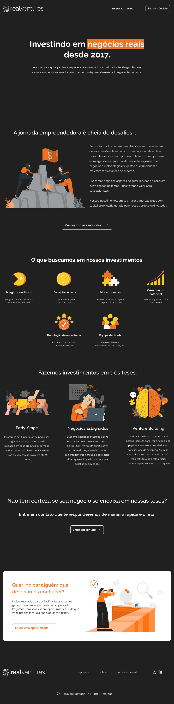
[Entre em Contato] (158, 8)
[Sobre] (102, 672)
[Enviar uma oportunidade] (34, 628)
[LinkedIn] (160, 672)
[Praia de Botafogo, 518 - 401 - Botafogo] (88, 693)
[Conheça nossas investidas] (87, 225)
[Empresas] (82, 672)
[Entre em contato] (87, 529)
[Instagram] (154, 672)
